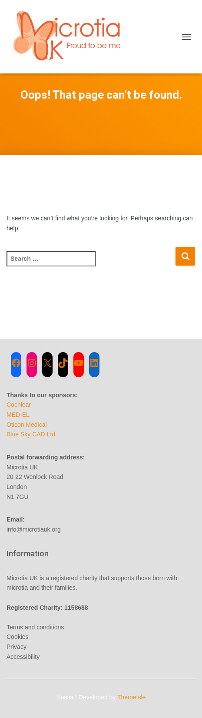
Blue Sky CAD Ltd (31, 434)
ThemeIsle (131, 697)
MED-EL (18, 414)
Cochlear (19, 404)
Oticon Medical (27, 424)
